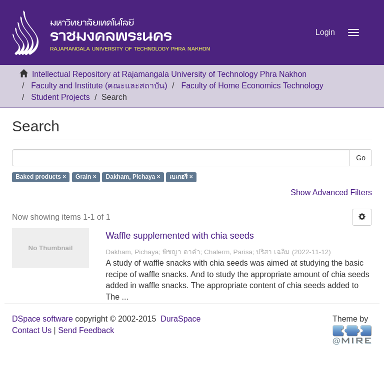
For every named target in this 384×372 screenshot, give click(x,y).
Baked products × (41, 177)
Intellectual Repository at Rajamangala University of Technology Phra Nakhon (169, 74)
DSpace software (42, 319)
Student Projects (60, 97)
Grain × (86, 177)
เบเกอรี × (181, 177)
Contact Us (32, 330)
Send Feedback (86, 330)
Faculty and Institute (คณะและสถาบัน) (99, 85)
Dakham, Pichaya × (133, 177)
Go (361, 158)
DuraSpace (180, 319)
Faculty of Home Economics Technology (252, 85)
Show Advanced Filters (331, 192)
